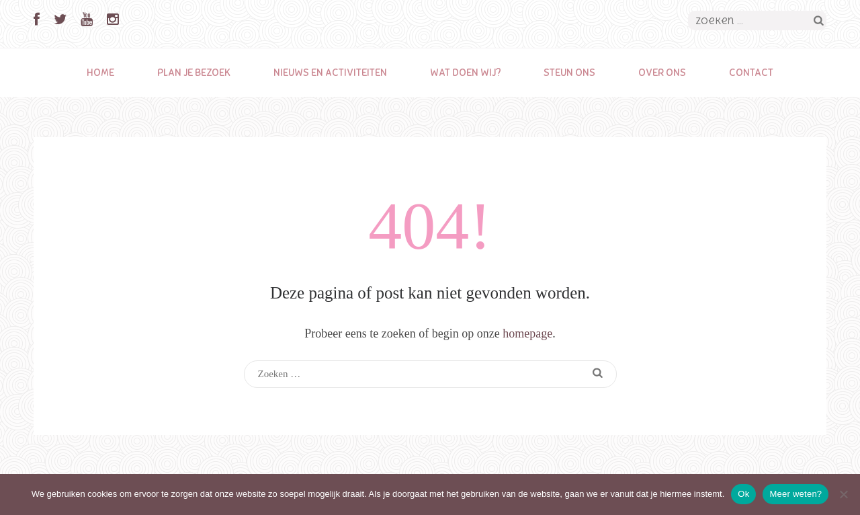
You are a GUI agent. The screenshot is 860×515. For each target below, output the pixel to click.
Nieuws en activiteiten (330, 73)
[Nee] (843, 494)
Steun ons (569, 73)
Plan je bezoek (193, 73)
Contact (751, 73)
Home (100, 73)
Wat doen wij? (465, 73)
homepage (527, 333)
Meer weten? (795, 494)
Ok (743, 494)
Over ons (662, 73)
